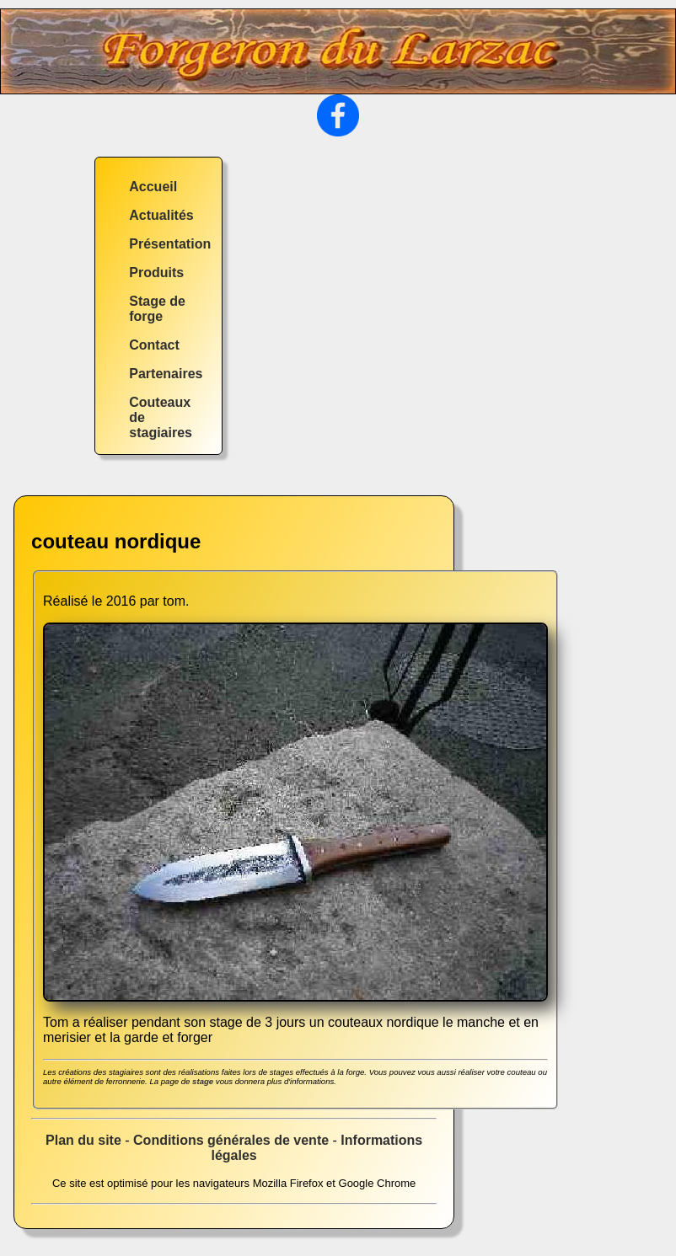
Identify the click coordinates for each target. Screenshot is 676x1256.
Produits (156, 272)
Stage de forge (157, 308)
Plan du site (83, 1140)
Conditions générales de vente (231, 1140)
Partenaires (165, 373)
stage (202, 1081)
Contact (154, 345)
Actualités (161, 215)
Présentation (170, 244)
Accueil (153, 186)
